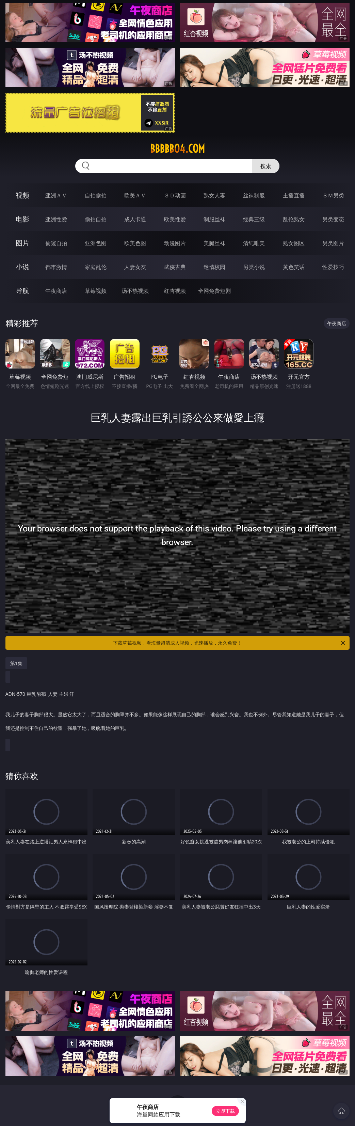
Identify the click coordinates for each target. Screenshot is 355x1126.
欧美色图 (135, 243)
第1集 (16, 663)
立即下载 (225, 1111)
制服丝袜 (214, 219)
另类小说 (254, 267)
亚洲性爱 (56, 219)
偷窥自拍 (56, 243)
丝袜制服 (254, 195)
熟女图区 (294, 243)
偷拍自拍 (96, 219)
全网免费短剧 (214, 291)
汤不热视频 (135, 291)
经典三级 (254, 219)
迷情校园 (214, 267)
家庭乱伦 (96, 267)
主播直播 (294, 195)
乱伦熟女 (294, 219)
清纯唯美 (254, 243)
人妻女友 (135, 267)
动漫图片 (175, 243)
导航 (22, 290)
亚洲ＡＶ (56, 195)
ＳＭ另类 (333, 195)
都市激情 (56, 267)
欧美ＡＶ (135, 195)
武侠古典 (175, 267)
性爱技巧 (333, 267)
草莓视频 (96, 291)
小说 (22, 266)
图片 (22, 242)
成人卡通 (135, 219)
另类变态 (333, 219)
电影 (22, 219)
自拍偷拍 (96, 195)
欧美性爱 (175, 219)
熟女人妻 (214, 195)
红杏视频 (175, 291)
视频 (22, 195)
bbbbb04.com (177, 148)
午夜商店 (56, 291)
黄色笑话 (294, 267)
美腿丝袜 (214, 243)
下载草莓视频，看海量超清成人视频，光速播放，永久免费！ (229, 643)
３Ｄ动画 (175, 195)
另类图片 (333, 243)
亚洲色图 (96, 243)
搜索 (265, 166)
